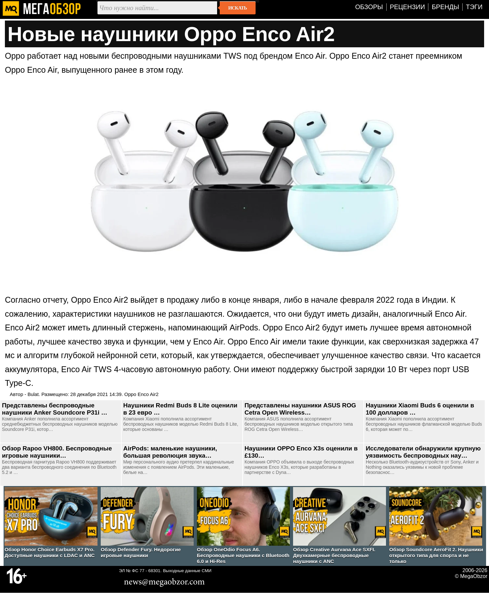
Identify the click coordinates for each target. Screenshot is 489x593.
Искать (237, 7)
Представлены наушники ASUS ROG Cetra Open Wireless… (300, 409)
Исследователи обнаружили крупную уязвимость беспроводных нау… (423, 452)
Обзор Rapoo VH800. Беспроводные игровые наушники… (57, 452)
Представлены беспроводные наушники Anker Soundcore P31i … (54, 409)
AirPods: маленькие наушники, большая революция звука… (170, 452)
